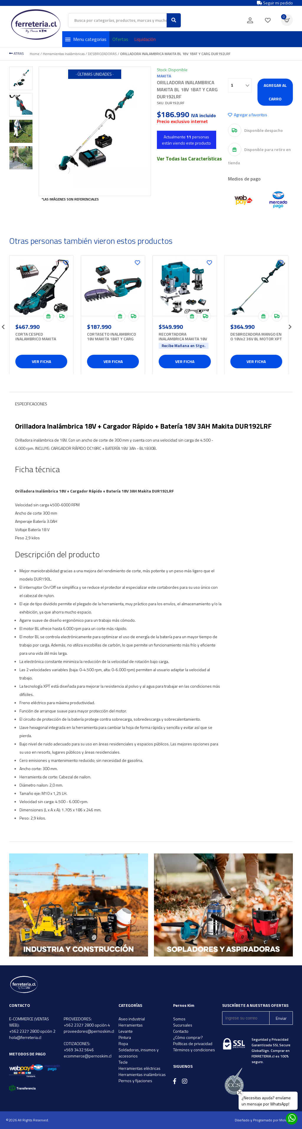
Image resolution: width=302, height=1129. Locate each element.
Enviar (281, 1018)
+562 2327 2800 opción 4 (87, 1025)
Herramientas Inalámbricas (64, 54)
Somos (179, 1019)
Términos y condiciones (194, 1050)
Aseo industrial (132, 1019)
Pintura (125, 1037)
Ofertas (120, 39)
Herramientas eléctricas (139, 1068)
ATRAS (16, 53)
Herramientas (131, 1025)
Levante (126, 1031)
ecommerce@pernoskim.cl (87, 1056)
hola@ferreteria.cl (25, 1037)
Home (35, 54)
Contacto (180, 1031)
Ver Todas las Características (189, 159)
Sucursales (182, 1025)
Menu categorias (85, 39)
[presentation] (3, 325)
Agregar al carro (275, 92)
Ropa (123, 1043)
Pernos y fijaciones (135, 1080)
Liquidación (145, 39)
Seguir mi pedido (275, 3)
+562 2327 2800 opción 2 (32, 1031)
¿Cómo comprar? (188, 1037)
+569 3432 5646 (79, 1050)
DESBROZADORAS (102, 54)
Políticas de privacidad (192, 1043)
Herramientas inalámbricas (142, 1074)
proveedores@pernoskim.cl (89, 1031)
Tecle (123, 1062)
